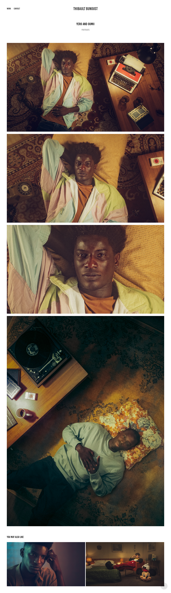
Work (9, 8)
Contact (17, 8)
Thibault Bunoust (85, 8)
